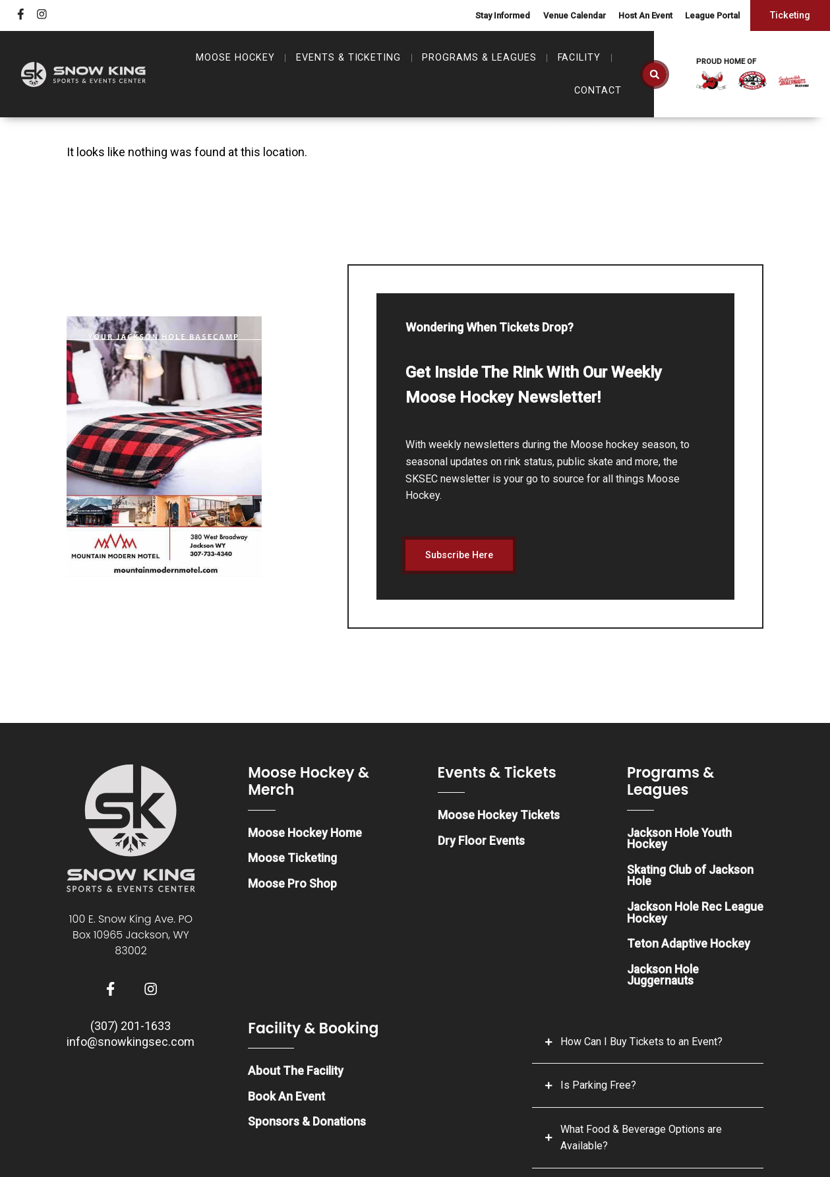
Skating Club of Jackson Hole (691, 877)
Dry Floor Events (481, 842)
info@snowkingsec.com (130, 1044)
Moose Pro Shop (292, 885)
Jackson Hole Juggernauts (663, 978)
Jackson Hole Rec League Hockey (675, 915)
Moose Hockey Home (305, 834)
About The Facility (296, 1075)
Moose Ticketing (293, 860)
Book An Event (287, 1101)
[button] (655, 74)
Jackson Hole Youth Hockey (680, 840)
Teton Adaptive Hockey (689, 947)
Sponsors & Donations (307, 1127)
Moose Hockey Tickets (499, 817)
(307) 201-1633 (130, 1028)
